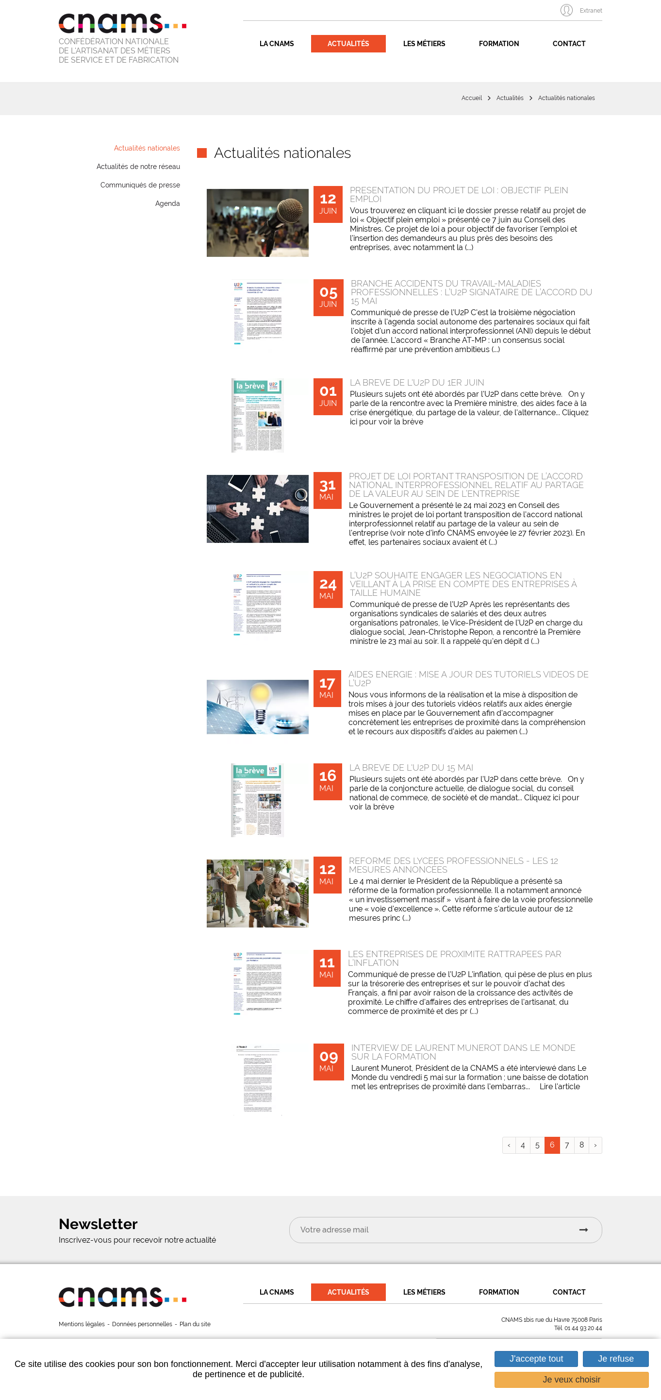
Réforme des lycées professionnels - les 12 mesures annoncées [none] (453, 865)
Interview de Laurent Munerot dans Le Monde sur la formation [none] (463, 1052)
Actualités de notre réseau (138, 166)
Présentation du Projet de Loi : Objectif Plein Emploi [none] (459, 194)
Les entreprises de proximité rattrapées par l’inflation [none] (455, 958)
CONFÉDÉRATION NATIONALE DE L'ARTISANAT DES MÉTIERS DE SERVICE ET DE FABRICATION (119, 51)
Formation (499, 44)
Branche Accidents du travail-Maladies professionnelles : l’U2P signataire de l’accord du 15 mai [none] (472, 292)
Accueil (472, 98)
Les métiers (424, 44)
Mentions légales (82, 1324)
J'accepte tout (536, 1359)
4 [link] (523, 1144)
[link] (399, 223)
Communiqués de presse (140, 185)
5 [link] (537, 1144)
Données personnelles (142, 1324)
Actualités (348, 44)
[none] (260, 223)
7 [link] (567, 1144)
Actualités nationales (566, 98)
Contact (569, 44)
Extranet (591, 10)
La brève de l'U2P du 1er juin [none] (417, 382)
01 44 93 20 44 (583, 1328)
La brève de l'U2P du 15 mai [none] (411, 767)
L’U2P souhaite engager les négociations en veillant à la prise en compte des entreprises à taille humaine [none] (463, 584)
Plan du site (195, 1324)
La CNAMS (277, 44)
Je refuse (616, 1359)
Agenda (167, 203)
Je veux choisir (572, 1379)
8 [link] (581, 1144)
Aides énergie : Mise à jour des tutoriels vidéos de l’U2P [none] (468, 678)
